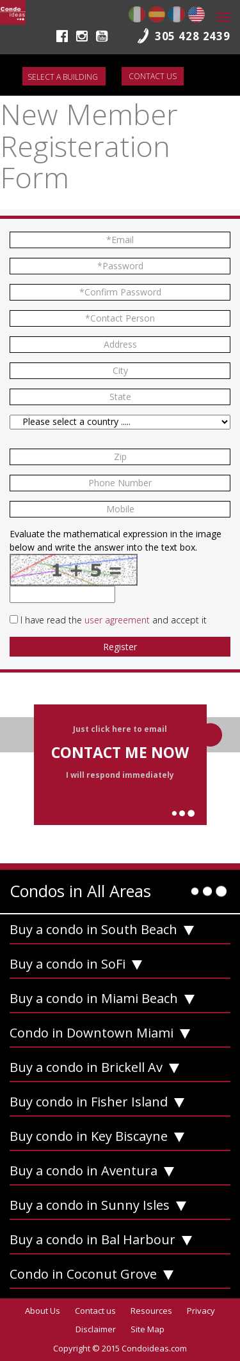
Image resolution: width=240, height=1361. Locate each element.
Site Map (147, 1329)
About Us (42, 1310)
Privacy (201, 1310)
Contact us (153, 76)
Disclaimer (96, 1329)
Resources (151, 1310)
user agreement (117, 620)
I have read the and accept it (113, 620)
